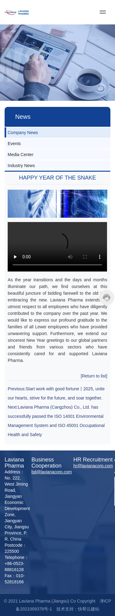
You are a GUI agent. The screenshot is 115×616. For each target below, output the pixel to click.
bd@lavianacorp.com (52, 471)
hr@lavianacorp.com (93, 465)
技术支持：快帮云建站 (77, 609)
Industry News (21, 165)
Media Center (20, 154)
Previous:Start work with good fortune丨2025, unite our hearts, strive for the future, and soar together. (56, 393)
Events (14, 143)
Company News (23, 132)
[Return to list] (94, 376)
